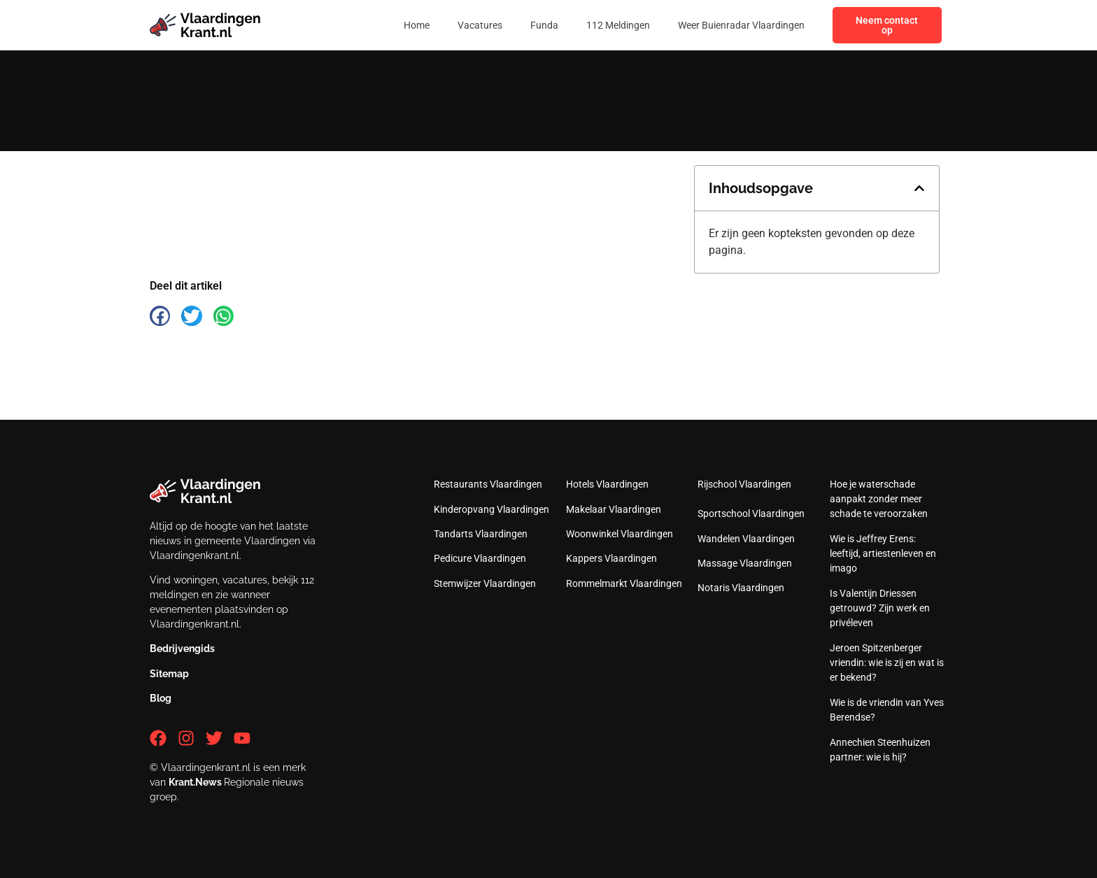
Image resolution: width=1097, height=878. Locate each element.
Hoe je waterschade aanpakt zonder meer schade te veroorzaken (879, 499)
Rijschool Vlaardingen (744, 484)
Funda (544, 25)
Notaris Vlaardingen (741, 587)
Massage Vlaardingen (745, 563)
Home (417, 25)
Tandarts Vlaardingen (481, 533)
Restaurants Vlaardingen (488, 484)
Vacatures (480, 25)
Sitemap (169, 673)
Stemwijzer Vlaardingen (485, 583)
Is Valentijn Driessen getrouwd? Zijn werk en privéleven (880, 608)
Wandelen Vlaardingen (746, 538)
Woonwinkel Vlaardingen (619, 533)
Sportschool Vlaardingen (751, 513)
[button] (919, 188)
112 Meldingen (618, 25)
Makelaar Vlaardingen (613, 509)
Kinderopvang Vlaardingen (491, 509)
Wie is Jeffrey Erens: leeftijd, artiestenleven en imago (883, 553)
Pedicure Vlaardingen (480, 558)
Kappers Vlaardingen (611, 558)
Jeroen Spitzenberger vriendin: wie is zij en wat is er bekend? (887, 662)
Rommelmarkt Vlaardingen (624, 583)
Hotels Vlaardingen (607, 484)
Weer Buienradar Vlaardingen (741, 25)
